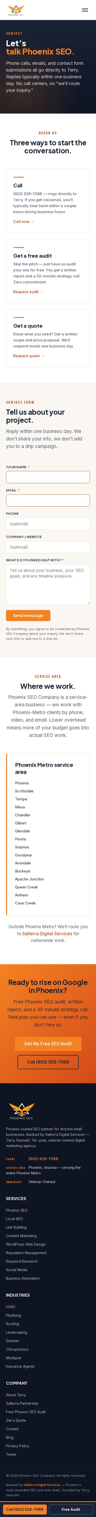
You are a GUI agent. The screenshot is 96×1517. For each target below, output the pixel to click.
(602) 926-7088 (43, 1159)
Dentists (12, 1341)
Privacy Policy (17, 1446)
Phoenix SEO (17, 1210)
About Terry (16, 1395)
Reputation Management (26, 1253)
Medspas (13, 1358)
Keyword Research (22, 1261)
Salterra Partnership (22, 1403)
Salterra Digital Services (47, 933)
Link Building (16, 1227)
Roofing (12, 1324)
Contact (12, 1429)
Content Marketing (21, 1236)
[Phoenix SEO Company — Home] (16, 10)
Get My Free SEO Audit (48, 1043)
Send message (28, 615)
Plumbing (13, 1315)
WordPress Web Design (26, 1244)
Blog (10, 1437)
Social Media (16, 1270)
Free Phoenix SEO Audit (26, 1412)
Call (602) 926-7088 (48, 1062)
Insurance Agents (20, 1366)
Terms (11, 1454)
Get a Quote (16, 1420)
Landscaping (16, 1332)
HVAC (11, 1307)
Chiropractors (17, 1349)
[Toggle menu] (85, 10)
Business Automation (23, 1278)
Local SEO (14, 1219)
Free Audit (71, 1509)
